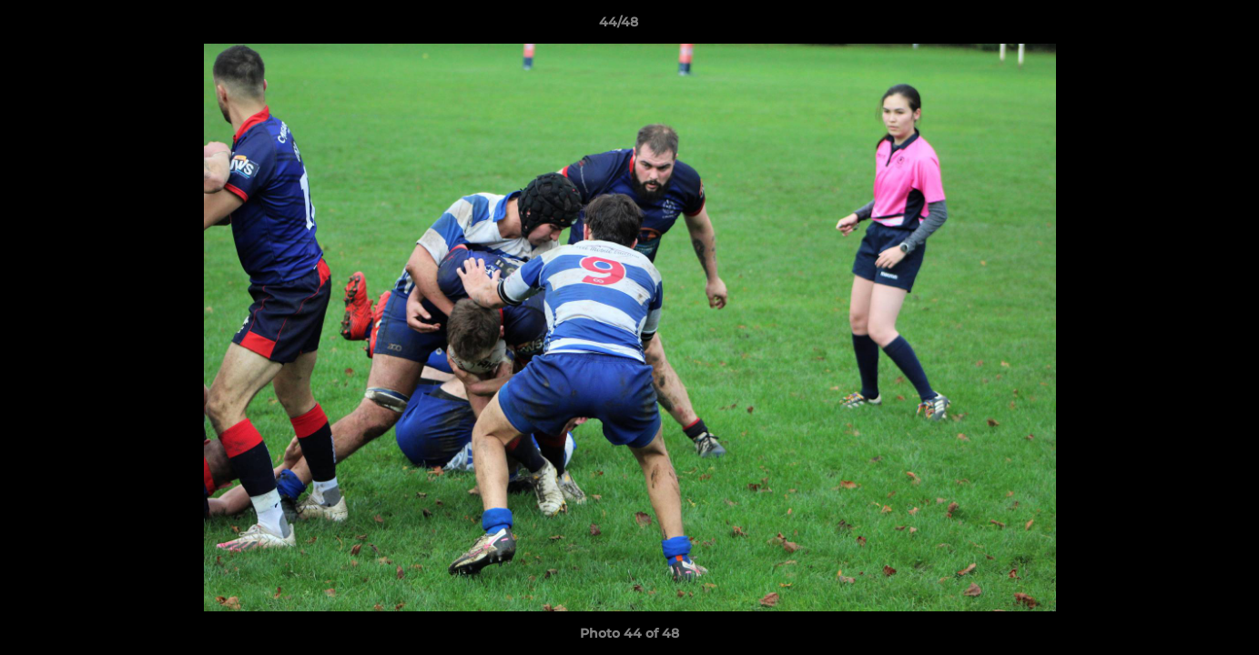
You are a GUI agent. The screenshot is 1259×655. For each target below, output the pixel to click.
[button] (1182, 26)
